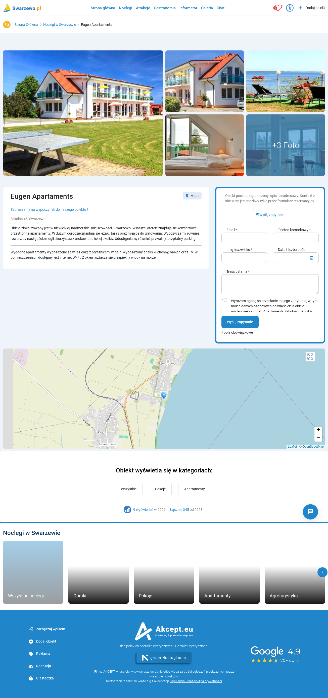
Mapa (192, 195)
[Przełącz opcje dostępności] (290, 8)
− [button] (318, 438)
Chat (220, 8)
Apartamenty (194, 489)
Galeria (207, 8)
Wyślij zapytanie (240, 322)
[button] (322, 572)
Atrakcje (143, 8)
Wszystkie (128, 489)
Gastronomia (165, 8)
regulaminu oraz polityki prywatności (196, 681)
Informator (188, 8)
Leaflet (292, 446)
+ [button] (318, 430)
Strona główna (103, 8)
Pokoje (160, 489)
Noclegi (125, 8)
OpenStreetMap (313, 446)
